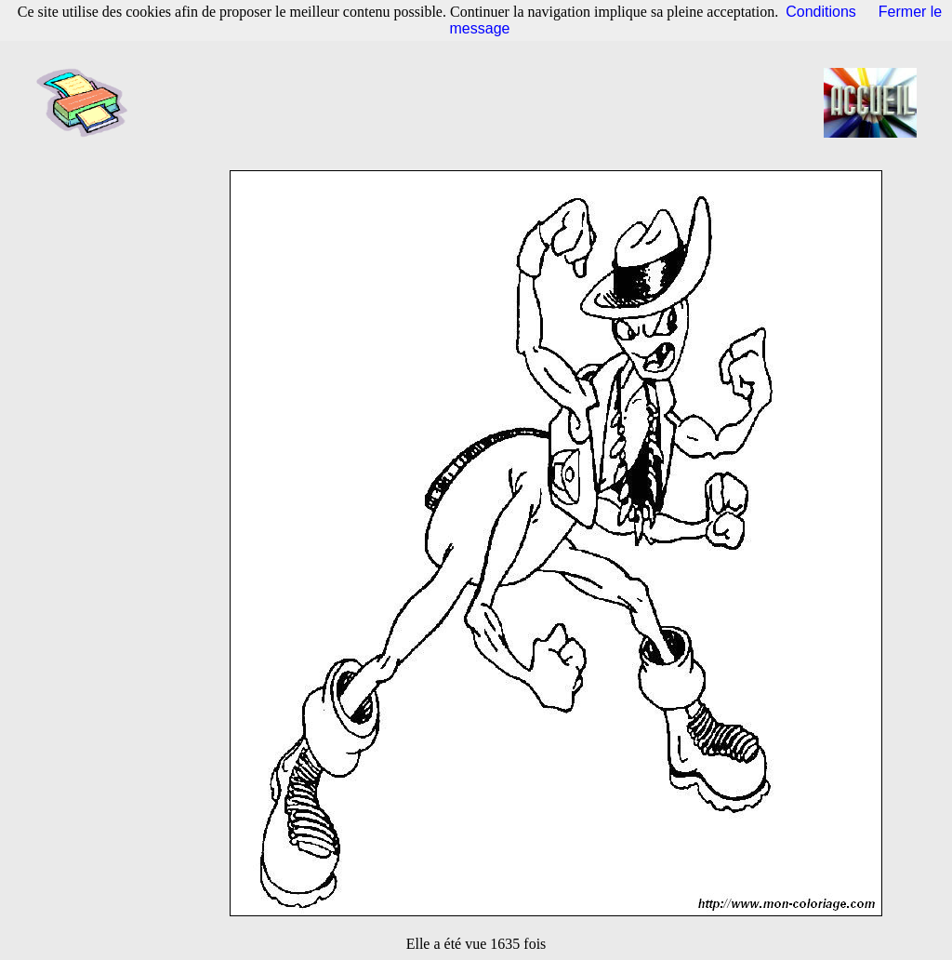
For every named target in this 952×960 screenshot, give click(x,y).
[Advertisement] (481, 102)
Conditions (821, 12)
